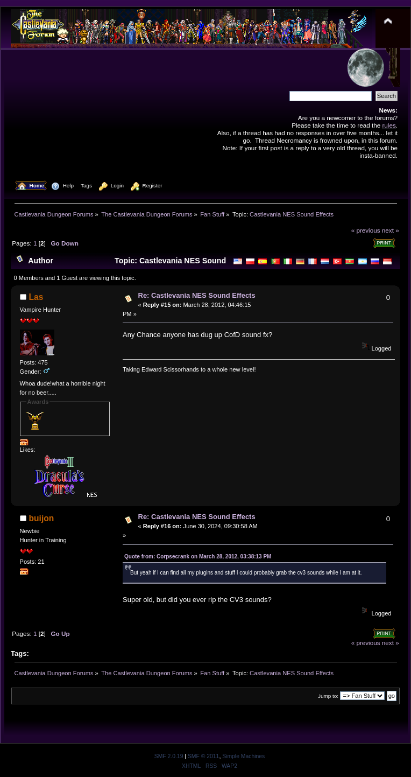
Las (36, 297)
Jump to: (328, 696)
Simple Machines (243, 756)
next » (390, 230)
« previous (365, 230)
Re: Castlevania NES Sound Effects (197, 295)
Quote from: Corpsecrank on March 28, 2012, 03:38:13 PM (197, 556)
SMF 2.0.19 (168, 756)
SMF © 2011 (203, 756)
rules (388, 125)
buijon (41, 518)
